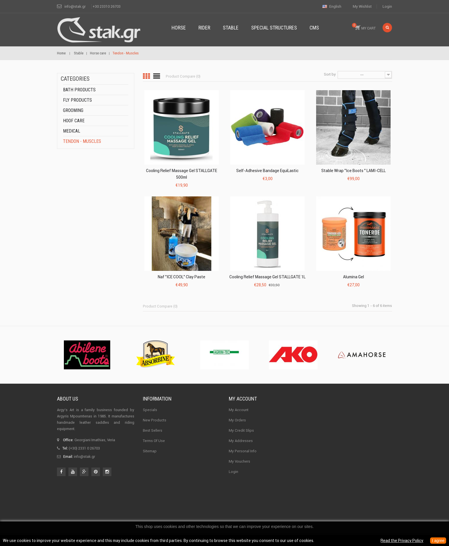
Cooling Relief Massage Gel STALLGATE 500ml (181, 174)
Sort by (330, 74)
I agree (438, 540)
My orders (237, 420)
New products (154, 420)
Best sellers (152, 430)
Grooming (73, 110)
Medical (71, 131)
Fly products (77, 100)
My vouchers (239, 461)
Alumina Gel (353, 276)
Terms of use (154, 440)
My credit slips (241, 430)
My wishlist (362, 6)
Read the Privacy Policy (402, 540)
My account (243, 399)
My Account (239, 409)
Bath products (79, 89)
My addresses (241, 440)
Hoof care (73, 120)
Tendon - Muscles (82, 141)
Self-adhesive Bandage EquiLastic (267, 170)
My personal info (243, 451)
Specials (150, 409)
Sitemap (150, 451)
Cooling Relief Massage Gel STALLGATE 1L (267, 276)
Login (387, 6)
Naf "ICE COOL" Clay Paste (181, 276)
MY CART (364, 26)
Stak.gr (247, 502)
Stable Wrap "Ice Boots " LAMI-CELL (353, 170)
